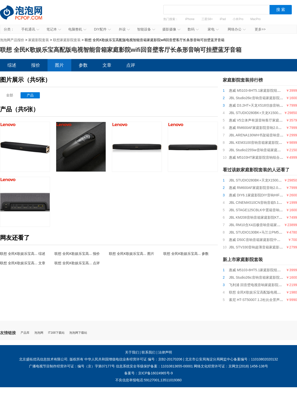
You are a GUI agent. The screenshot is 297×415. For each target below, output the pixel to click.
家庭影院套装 (38, 40)
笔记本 (54, 29)
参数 (83, 65)
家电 (213, 29)
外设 (124, 29)
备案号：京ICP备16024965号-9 (148, 373)
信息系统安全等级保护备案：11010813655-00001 (154, 366)
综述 (11, 65)
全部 (9, 95)
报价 (35, 65)
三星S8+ (207, 19)
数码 (193, 29)
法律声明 (165, 352)
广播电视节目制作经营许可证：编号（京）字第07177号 (72, 366)
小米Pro (238, 19)
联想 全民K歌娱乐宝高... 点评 (77, 263)
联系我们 (148, 352)
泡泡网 (38, 332)
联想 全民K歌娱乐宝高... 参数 (186, 254)
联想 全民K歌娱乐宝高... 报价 (77, 254)
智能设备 (146, 29)
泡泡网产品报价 (26, 16)
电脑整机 (77, 29)
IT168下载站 (56, 332)
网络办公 (237, 29)
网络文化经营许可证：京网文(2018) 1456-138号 (231, 366)
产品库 (25, 332)
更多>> (260, 29)
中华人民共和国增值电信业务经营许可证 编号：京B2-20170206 (133, 359)
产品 (30, 95)
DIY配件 (102, 29)
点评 (130, 65)
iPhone (189, 19)
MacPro (255, 19)
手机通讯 (30, 29)
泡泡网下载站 (78, 332)
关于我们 (132, 352)
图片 (59, 65)
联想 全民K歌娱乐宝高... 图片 (131, 254)
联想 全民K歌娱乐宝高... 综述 (22, 254)
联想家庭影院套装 (67, 40)
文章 (106, 65)
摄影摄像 (171, 29)
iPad (223, 19)
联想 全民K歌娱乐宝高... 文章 (22, 263)
